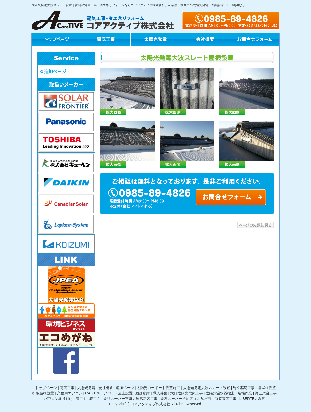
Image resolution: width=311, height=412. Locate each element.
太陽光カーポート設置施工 (158, 388)
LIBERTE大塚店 (252, 399)
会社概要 (105, 388)
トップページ (46, 388)
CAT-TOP (92, 393)
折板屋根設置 (43, 393)
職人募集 (160, 393)
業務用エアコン (69, 393)
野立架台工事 (266, 393)
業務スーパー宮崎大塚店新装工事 (130, 399)
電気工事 (67, 388)
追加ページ (125, 388)
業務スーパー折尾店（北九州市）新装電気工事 (198, 399)
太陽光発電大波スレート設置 (206, 388)
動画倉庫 (142, 393)
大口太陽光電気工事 (186, 393)
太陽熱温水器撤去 (220, 393)
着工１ (81, 399)
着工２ (94, 399)
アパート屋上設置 (118, 393)
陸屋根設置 (267, 388)
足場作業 (245, 393)
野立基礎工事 (244, 388)
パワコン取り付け (58, 399)
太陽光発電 (86, 388)
